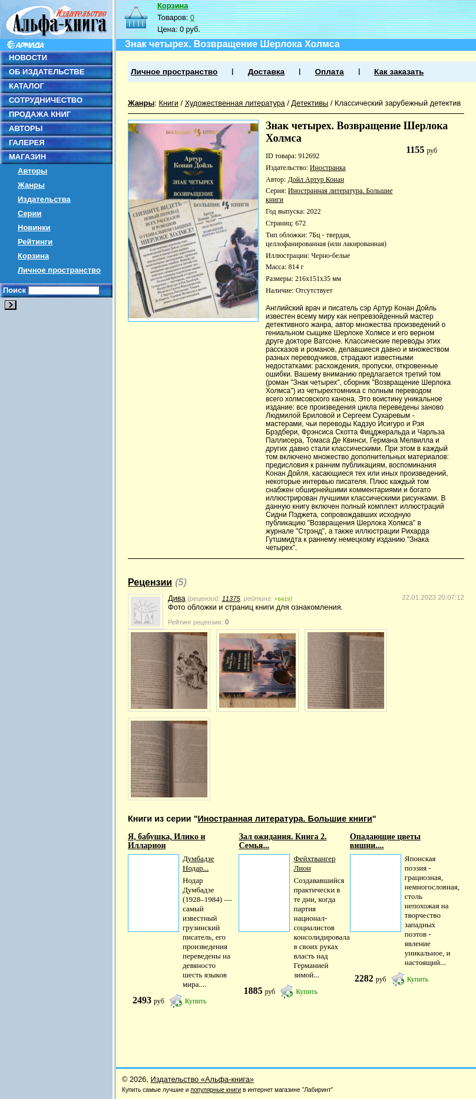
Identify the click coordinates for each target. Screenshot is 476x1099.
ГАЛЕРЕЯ (27, 142)
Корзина (33, 255)
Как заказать (399, 71)
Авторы (32, 170)
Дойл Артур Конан (315, 179)
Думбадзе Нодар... (198, 863)
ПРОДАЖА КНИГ (40, 114)
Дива (177, 598)
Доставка (266, 71)
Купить (196, 1001)
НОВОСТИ (28, 57)
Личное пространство (59, 270)
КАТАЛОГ (26, 85)
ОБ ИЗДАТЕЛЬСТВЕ (46, 71)
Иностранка (328, 167)
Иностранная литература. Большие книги (284, 818)
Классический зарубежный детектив (398, 103)
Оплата (329, 71)
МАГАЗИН (27, 156)
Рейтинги (35, 241)
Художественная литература (235, 103)
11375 (231, 598)
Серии (30, 213)
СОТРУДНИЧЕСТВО (45, 100)
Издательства (44, 199)
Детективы (309, 103)
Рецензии (150, 582)
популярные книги (215, 1090)
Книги (168, 103)
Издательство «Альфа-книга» (202, 1079)
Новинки (34, 227)
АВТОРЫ (25, 128)
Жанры (31, 185)
